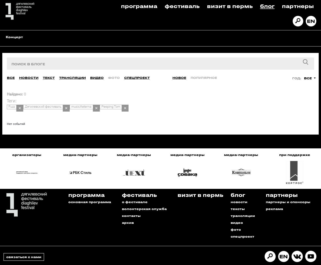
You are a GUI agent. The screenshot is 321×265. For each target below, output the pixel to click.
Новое (179, 73)
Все (11, 73)
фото (236, 220)
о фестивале (135, 193)
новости (239, 193)
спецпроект (242, 227)
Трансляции (72, 73)
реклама (274, 200)
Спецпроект (137, 73)
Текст (49, 73)
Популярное (204, 73)
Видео (97, 73)
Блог (267, 6)
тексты (238, 200)
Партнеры (298, 6)
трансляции (243, 207)
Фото (114, 73)
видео (237, 214)
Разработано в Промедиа (292, 259)
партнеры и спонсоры (288, 193)
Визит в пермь (230, 6)
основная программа (89, 193)
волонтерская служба (144, 200)
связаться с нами (23, 248)
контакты (131, 207)
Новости (28, 73)
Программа (139, 6)
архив (128, 214)
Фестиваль (182, 6)
